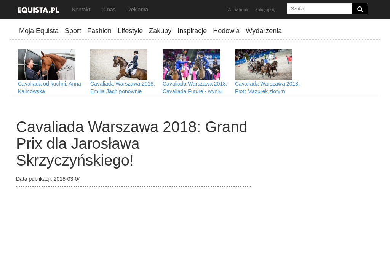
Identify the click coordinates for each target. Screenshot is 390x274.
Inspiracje (192, 31)
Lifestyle (130, 31)
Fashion (99, 31)
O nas (108, 9)
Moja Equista (39, 31)
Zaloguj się (265, 9)
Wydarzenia (264, 31)
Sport (73, 31)
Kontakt (81, 9)
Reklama (137, 9)
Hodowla (226, 31)
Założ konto (238, 9)
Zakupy (160, 31)
